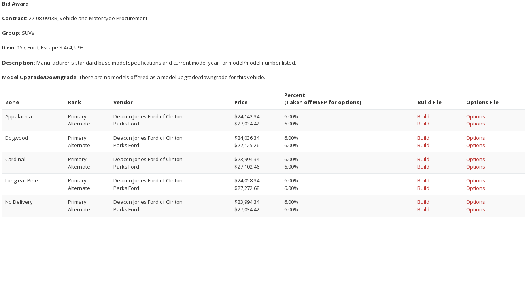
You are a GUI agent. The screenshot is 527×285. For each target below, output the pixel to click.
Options (475, 116)
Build (423, 116)
